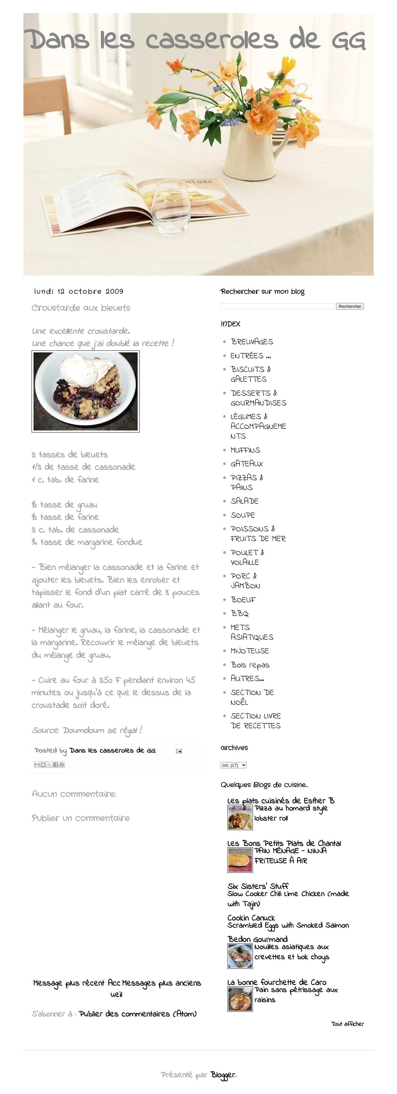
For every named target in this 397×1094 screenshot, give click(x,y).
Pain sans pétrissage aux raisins (296, 995)
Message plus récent (68, 984)
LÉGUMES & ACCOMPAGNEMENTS (258, 427)
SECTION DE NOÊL (252, 698)
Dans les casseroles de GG (194, 41)
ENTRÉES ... (251, 356)
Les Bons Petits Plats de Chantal (284, 844)
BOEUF (243, 600)
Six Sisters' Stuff (257, 887)
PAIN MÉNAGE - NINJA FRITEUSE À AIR (290, 856)
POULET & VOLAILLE (248, 558)
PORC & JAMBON (245, 581)
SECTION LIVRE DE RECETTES (256, 721)
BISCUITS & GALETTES (251, 375)
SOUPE (243, 516)
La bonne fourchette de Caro (276, 983)
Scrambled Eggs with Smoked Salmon (288, 926)
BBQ (240, 614)
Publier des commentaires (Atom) (138, 1014)
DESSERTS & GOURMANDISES (258, 398)
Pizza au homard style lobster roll (291, 814)
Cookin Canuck (251, 918)
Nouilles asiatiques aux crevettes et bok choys (291, 952)
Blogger (222, 1075)
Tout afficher (347, 1024)
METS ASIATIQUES (252, 633)
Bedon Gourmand (257, 940)
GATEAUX (247, 464)
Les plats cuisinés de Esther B (281, 801)
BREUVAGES (252, 342)
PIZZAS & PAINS (247, 483)
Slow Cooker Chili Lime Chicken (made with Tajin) (288, 899)
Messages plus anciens (161, 984)
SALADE (245, 502)
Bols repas (250, 665)
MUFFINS (245, 451)
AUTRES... (247, 679)
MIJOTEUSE (250, 651)
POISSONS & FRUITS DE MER (258, 534)
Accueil (115, 989)
